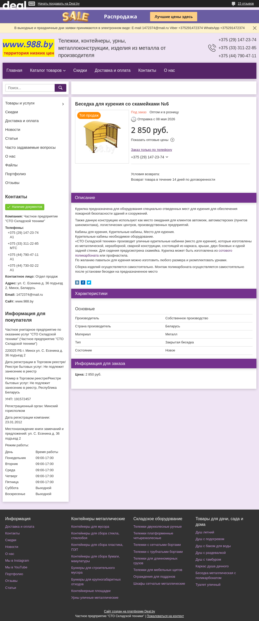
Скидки (80, 70)
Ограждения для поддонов (154, 576)
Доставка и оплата (113, 70)
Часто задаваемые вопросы (30, 147)
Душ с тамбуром (208, 559)
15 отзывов (246, 3)
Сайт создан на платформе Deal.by (129, 611)
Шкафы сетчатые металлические (159, 583)
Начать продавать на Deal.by (59, 3)
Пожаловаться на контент (165, 616)
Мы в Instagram (17, 560)
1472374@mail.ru (29, 295)
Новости (12, 129)
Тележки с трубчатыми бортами (158, 552)
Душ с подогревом (210, 539)
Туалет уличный (208, 585)
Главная (14, 70)
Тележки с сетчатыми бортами (157, 545)
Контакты (147, 70)
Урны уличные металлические (94, 597)
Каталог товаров (46, 70)
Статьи (11, 138)
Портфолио (15, 174)
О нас (169, 70)
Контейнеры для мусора (90, 526)
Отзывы (12, 182)
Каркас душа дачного (212, 566)
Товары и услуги (19, 103)
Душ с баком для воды (213, 546)
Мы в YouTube (16, 567)
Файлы (11, 165)
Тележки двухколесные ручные (157, 526)
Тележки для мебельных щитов (157, 570)
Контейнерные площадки (91, 591)
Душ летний (205, 532)
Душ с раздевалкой (211, 553)
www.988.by (24, 301)
